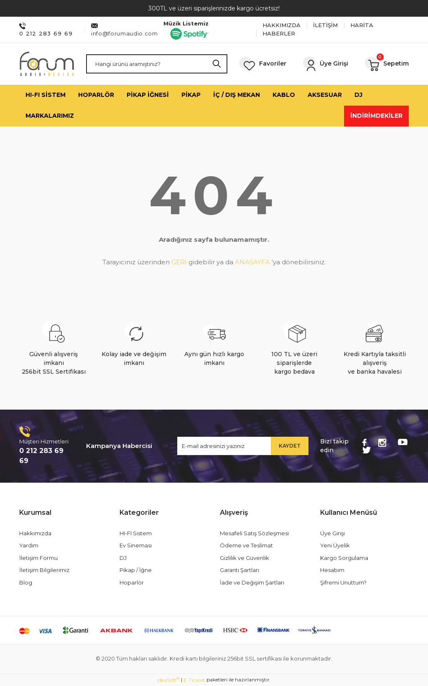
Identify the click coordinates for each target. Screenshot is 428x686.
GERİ (179, 262)
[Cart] (387, 64)
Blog (25, 582)
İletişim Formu (38, 557)
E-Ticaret (194, 680)
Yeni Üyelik (335, 545)
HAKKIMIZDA (281, 25)
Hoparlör (132, 582)
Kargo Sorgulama (344, 557)
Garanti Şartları (239, 570)
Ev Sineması (136, 545)
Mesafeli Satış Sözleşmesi (254, 533)
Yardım (28, 545)
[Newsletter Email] (242, 446)
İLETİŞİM (325, 25)
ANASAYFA (252, 262)
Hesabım (332, 570)
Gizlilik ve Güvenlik (244, 557)
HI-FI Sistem (136, 533)
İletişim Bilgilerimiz (44, 570)
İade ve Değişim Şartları (252, 582)
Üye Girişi (332, 533)
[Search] (156, 63)
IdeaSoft (168, 679)
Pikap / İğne (136, 570)
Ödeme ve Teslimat (246, 545)
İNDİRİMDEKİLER (376, 115)
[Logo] (46, 63)
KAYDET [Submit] (290, 446)
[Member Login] (325, 63)
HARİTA (361, 25)
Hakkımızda (35, 533)
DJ (123, 557)
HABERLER (278, 33)
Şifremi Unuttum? (343, 582)
